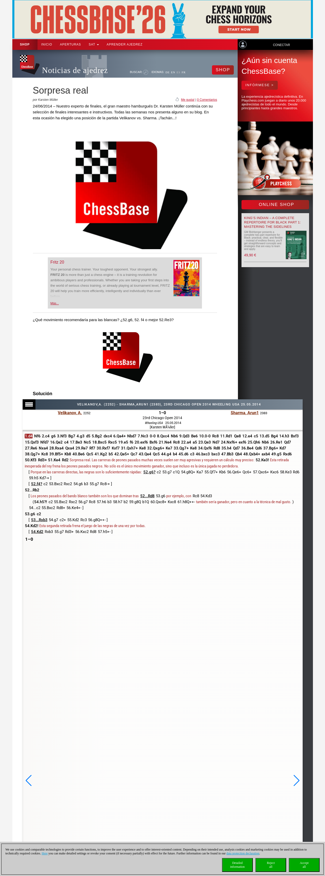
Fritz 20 (57, 262)
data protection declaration (242, 853)
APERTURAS (70, 44)
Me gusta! (187, 100)
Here (45, 853)
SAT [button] (94, 44)
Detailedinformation (237, 865)
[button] (28, 780)
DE (167, 72)
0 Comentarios (207, 100)
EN (173, 72)
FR (183, 72)
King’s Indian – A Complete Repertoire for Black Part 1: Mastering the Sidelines (272, 222)
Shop (25, 44)
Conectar (281, 45)
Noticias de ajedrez (75, 70)
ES (178, 72)
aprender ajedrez (125, 44)
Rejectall (271, 865)
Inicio (46, 44)
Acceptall (304, 865)
